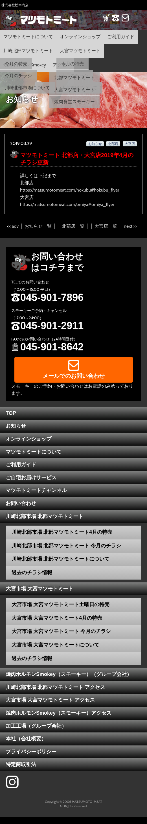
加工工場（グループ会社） (36, 726)
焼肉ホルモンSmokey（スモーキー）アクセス (58, 713)
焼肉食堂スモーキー (74, 101)
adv (15, 226)
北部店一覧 (73, 226)
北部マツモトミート (74, 77)
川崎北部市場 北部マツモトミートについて (60, 559)
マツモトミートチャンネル (36, 490)
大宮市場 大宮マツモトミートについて (55, 645)
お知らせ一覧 (38, 226)
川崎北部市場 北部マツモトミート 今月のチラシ (66, 545)
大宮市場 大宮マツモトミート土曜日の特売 (60, 604)
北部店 (113, 144)
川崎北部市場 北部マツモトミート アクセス (55, 687)
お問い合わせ (21, 503)
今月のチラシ (18, 75)
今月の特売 (16, 63)
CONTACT (125, 21)
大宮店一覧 (106, 226)
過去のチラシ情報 (32, 572)
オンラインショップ (80, 36)
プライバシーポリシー (31, 751)
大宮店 (130, 144)
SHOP (106, 21)
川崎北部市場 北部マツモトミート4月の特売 (62, 532)
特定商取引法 (21, 764)
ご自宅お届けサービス (31, 477)
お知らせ (95, 144)
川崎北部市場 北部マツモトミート (44, 516)
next (128, 226)
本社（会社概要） (26, 738)
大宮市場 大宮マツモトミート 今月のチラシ (61, 631)
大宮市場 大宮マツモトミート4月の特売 (57, 618)
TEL (115, 21)
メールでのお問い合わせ (74, 375)
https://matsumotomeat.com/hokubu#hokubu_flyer (69, 190)
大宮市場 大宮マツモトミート (39, 588)
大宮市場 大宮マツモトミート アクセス (50, 700)
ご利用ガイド (120, 36)
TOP (11, 413)
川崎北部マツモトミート (28, 50)
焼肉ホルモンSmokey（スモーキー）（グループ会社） (69, 674)
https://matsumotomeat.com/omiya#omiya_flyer (67, 204)
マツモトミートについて (28, 36)
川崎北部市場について (27, 87)
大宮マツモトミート (80, 50)
